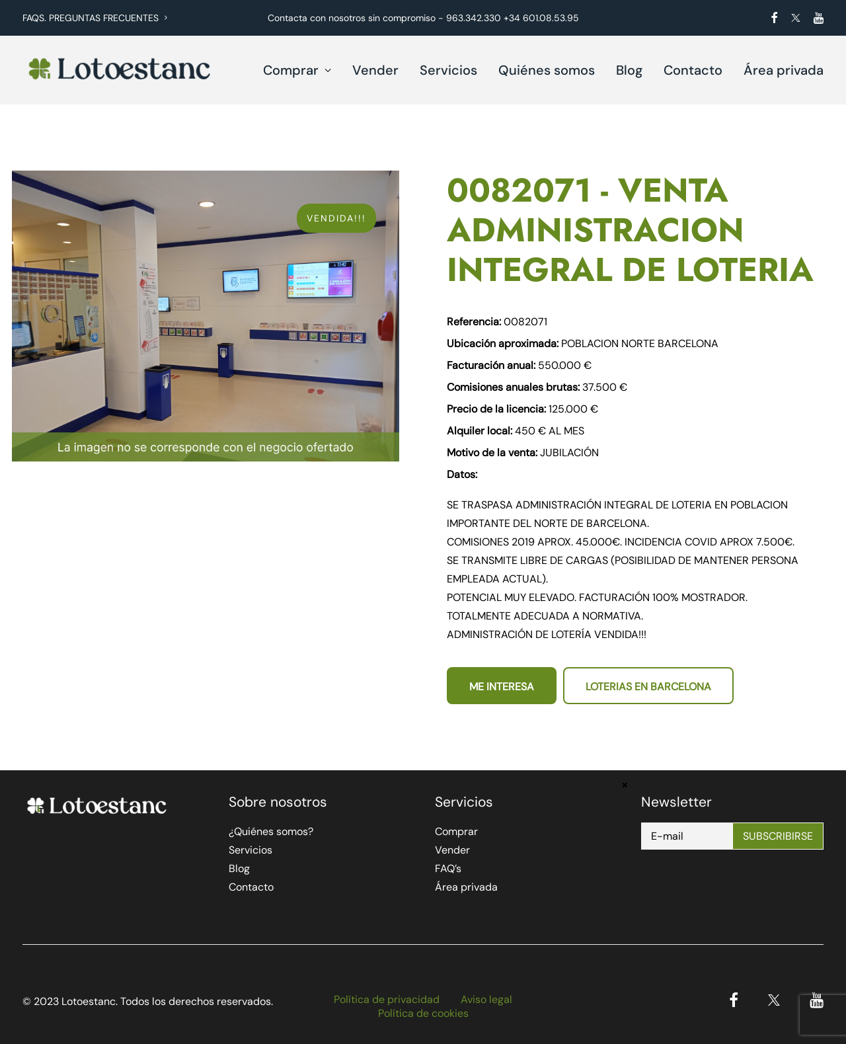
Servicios (448, 70)
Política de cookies (423, 1013)
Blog (629, 70)
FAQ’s (448, 868)
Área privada (784, 70)
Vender (375, 70)
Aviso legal (486, 999)
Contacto (693, 70)
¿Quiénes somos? (271, 831)
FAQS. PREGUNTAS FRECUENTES (94, 18)
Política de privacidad (387, 999)
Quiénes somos (546, 70)
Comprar (297, 70)
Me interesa (501, 687)
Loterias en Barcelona (648, 687)
